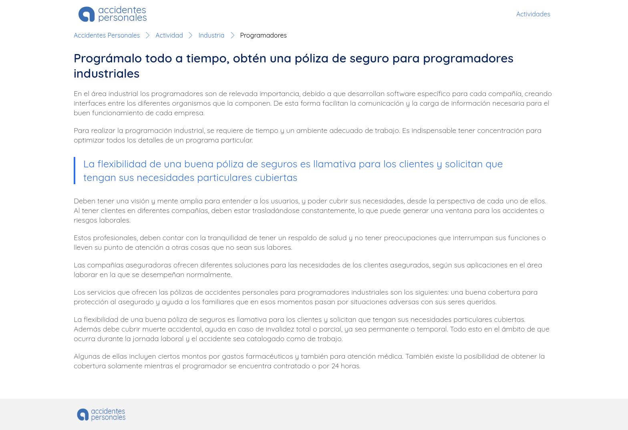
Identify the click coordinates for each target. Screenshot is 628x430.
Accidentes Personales (107, 35)
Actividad (169, 35)
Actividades (533, 14)
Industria (212, 35)
